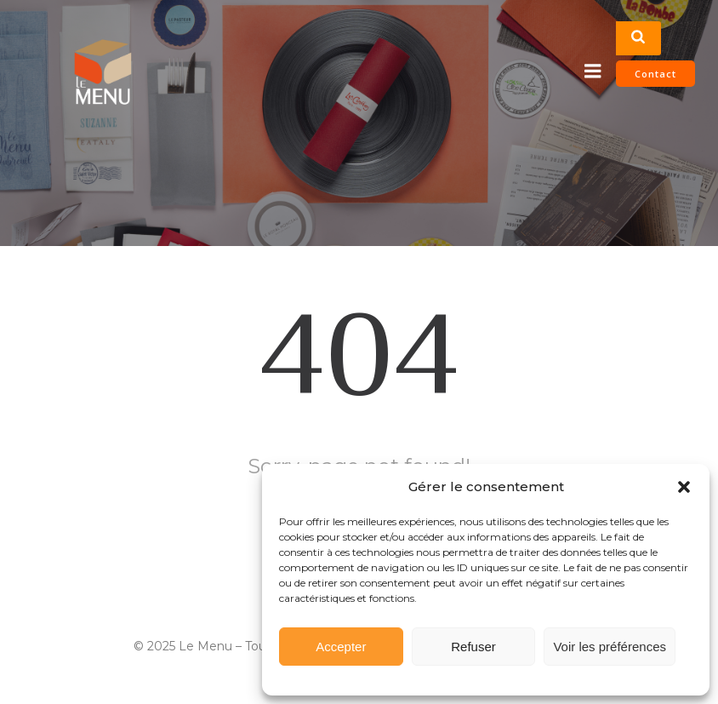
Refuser (473, 646)
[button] (683, 486)
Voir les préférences (609, 646)
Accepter (341, 646)
